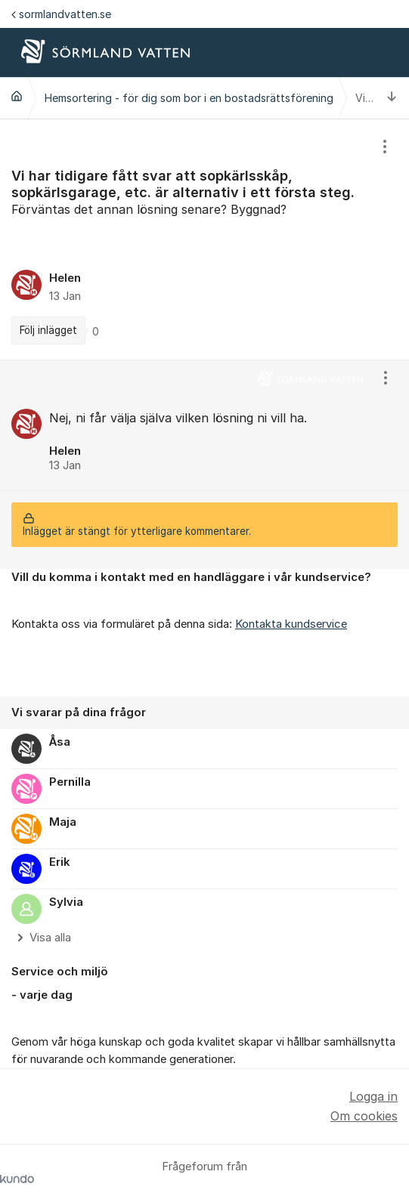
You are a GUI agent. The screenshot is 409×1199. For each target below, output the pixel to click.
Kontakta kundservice (291, 624)
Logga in (373, 1096)
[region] (204, 239)
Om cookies (364, 1115)
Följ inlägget (48, 330)
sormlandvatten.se (61, 14)
